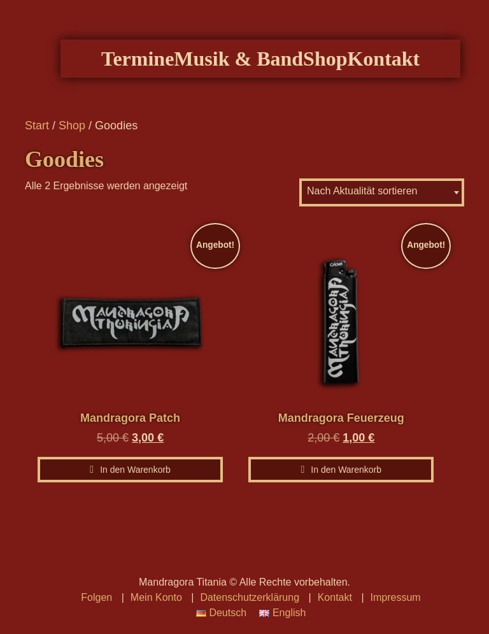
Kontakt (399, 73)
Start (37, 139)
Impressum (396, 597)
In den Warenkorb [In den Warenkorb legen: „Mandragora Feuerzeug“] (346, 483)
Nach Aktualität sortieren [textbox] (362, 204)
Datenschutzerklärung (249, 597)
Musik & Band (254, 73)
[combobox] (381, 206)
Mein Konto (156, 597)
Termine (153, 73)
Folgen (96, 597)
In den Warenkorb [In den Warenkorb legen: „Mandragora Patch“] (135, 483)
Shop (341, 73)
